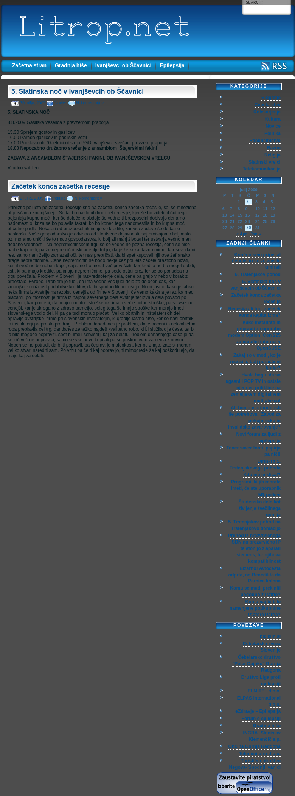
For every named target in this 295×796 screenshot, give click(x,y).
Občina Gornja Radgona (254, 746)
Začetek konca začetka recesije (60, 186)
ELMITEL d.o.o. (264, 691)
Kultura (273, 119)
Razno (274, 147)
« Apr (241, 234)
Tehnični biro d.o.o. (260, 753)
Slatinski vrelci (264, 162)
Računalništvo (265, 140)
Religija (272, 155)
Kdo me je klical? (262, 474)
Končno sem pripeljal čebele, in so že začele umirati (256, 261)
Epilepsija (172, 65)
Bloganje (271, 97)
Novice (60, 103)
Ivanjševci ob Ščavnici (123, 65)
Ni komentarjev (90, 103)
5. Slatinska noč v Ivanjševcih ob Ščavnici (77, 91)
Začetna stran (29, 65)
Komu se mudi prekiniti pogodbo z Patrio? (255, 591)
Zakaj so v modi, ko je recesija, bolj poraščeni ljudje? (255, 362)
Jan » (255, 234)
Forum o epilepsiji (261, 718)
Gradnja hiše (71, 65)
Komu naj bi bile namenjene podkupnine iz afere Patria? (255, 608)
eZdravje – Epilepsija (258, 711)
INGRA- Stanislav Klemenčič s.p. (262, 736)
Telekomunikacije (262, 169)
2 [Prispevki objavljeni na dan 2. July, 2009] (247, 201)
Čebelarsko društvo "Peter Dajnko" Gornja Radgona (256, 664)
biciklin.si (270, 636)
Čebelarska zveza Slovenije (262, 647)
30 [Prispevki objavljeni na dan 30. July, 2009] (248, 227)
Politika (58, 198)
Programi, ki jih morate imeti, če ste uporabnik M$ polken (256, 488)
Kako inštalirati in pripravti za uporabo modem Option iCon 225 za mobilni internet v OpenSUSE (254, 335)
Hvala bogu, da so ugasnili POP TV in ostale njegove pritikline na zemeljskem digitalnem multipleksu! (253, 387)
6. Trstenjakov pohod (258, 274)
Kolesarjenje (267, 112)
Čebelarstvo (268, 104)
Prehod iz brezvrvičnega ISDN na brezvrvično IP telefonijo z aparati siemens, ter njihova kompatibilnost (254, 548)
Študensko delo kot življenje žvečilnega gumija (259, 508)
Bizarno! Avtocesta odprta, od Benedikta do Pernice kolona (254, 575)
